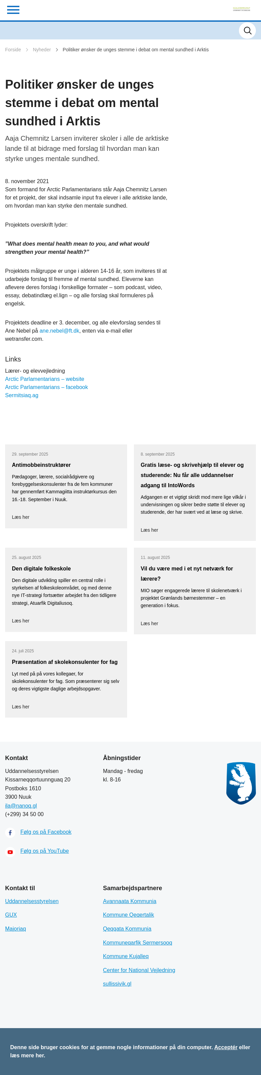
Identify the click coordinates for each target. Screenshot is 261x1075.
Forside (13, 49)
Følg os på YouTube (44, 851)
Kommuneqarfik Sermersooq (137, 943)
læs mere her (27, 1055)
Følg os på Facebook (45, 832)
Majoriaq (15, 929)
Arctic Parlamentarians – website (44, 379)
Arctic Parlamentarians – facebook (46, 387)
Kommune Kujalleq (126, 956)
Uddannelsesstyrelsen (31, 901)
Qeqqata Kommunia (127, 929)
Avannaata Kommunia (129, 901)
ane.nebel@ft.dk (59, 331)
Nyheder (42, 49)
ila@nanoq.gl (21, 806)
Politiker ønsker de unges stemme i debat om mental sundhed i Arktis (136, 49)
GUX (11, 915)
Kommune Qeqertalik (128, 915)
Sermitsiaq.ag (21, 395)
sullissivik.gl (117, 984)
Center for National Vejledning (139, 970)
